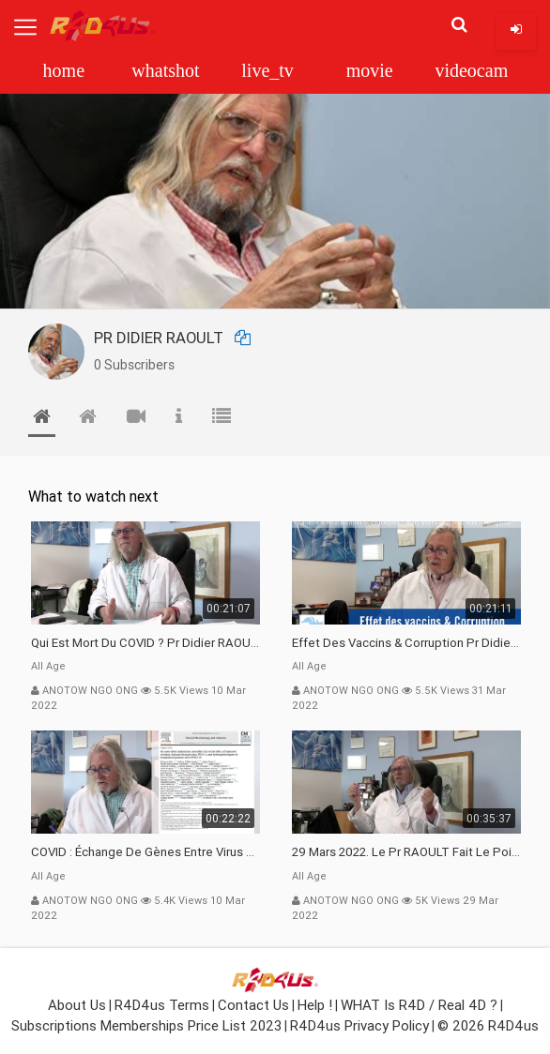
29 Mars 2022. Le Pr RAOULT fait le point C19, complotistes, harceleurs (406, 852)
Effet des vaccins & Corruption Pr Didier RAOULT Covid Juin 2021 (406, 643)
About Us (77, 1005)
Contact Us (253, 1005)
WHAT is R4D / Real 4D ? (419, 1005)
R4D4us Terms (162, 1005)
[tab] (41, 420)
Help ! (315, 1005)
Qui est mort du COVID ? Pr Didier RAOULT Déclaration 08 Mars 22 (145, 643)
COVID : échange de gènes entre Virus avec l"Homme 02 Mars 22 (145, 852)
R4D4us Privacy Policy (359, 1025)
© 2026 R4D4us (488, 1025)
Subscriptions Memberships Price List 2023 (146, 1025)
